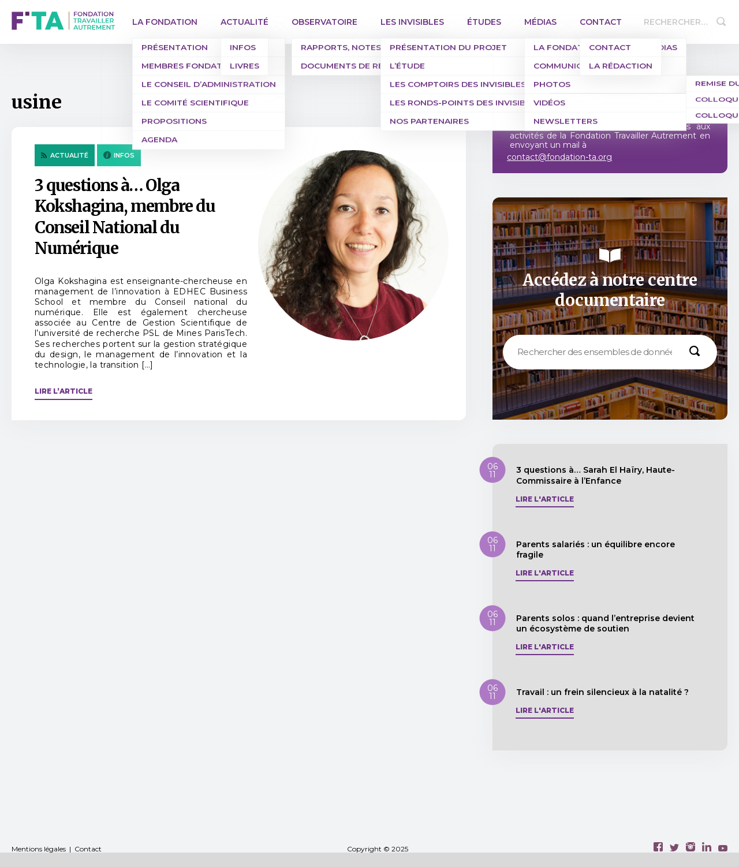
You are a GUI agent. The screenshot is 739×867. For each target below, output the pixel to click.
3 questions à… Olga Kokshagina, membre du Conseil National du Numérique (125, 217)
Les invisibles (412, 22)
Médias (540, 22)
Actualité (244, 22)
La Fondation (164, 22)
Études (484, 22)
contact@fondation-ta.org (559, 157)
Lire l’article (63, 391)
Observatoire (324, 22)
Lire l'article (545, 499)
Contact (601, 22)
